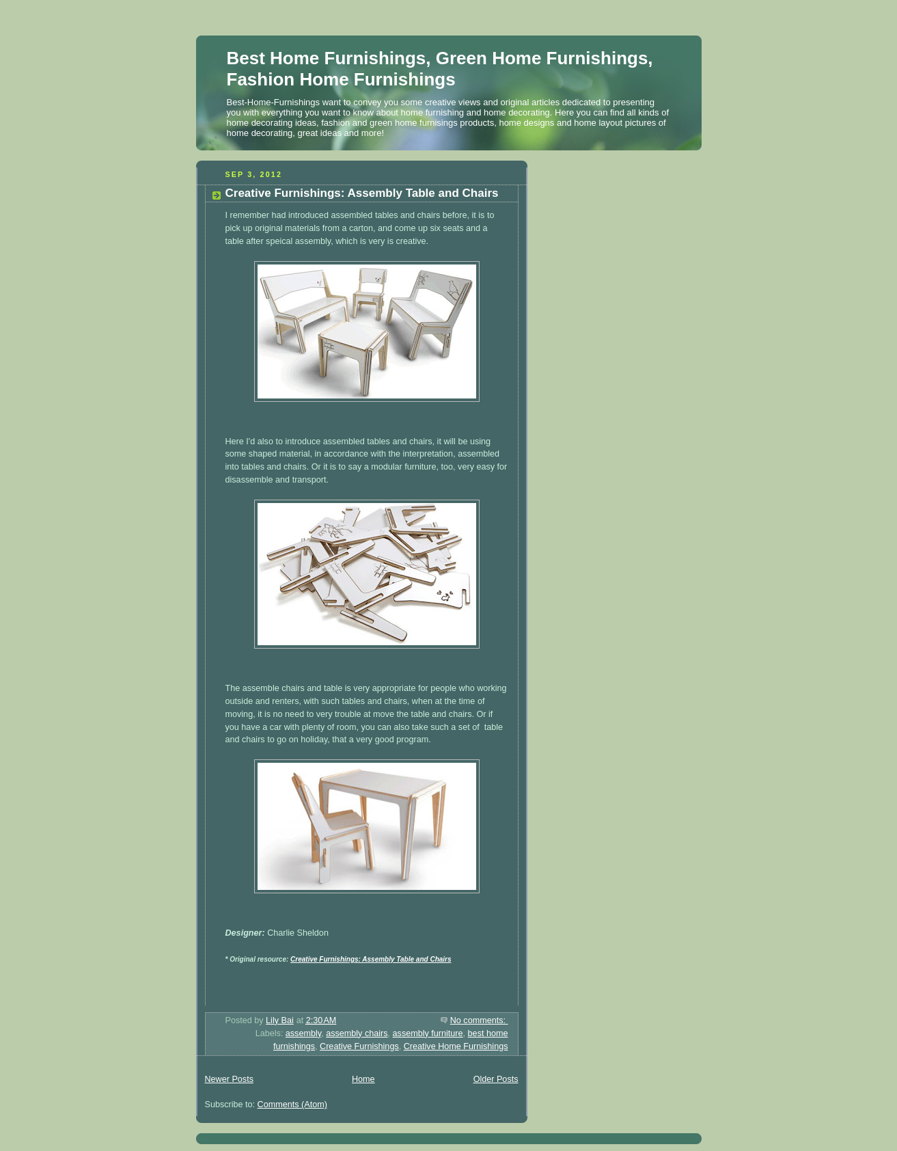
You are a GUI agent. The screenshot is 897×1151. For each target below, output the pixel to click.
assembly (303, 1033)
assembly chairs (356, 1033)
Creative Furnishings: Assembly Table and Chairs (362, 193)
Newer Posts (229, 1079)
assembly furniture (428, 1033)
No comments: (479, 1020)
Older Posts (496, 1079)
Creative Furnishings (359, 1046)
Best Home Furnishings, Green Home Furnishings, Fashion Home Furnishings (440, 69)
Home (363, 1079)
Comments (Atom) (292, 1104)
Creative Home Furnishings (456, 1046)
